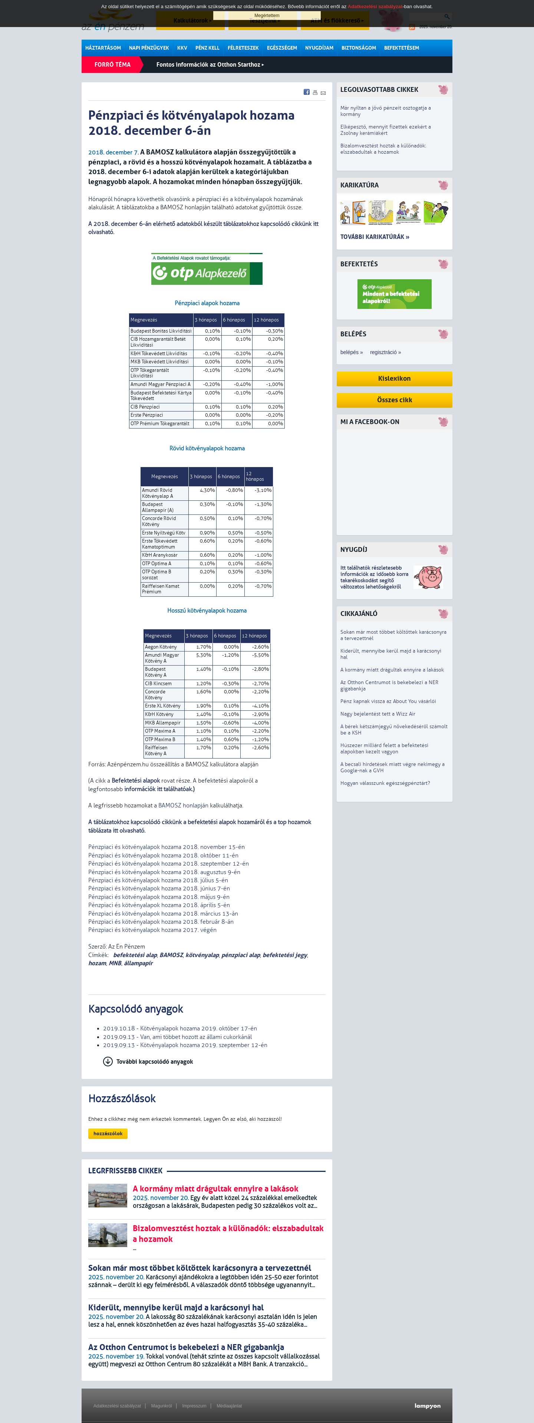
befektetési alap (134, 955)
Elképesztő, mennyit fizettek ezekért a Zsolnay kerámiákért (385, 130)
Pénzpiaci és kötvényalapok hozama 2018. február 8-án (161, 922)
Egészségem (282, 48)
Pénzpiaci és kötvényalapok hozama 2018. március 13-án (163, 913)
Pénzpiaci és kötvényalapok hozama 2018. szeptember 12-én (168, 863)
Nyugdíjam (319, 48)
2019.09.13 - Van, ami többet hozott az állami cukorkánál (177, 1037)
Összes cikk (394, 400)
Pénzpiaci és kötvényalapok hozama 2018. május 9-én (159, 897)
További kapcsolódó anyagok (154, 1061)
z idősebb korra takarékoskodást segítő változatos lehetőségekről (374, 580)
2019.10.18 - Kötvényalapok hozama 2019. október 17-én (180, 1028)
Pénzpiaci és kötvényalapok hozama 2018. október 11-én (163, 855)
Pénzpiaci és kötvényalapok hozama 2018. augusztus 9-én (164, 872)
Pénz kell (207, 48)
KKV (182, 48)
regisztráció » (385, 352)
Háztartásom (103, 48)
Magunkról (161, 1406)
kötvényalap (202, 955)
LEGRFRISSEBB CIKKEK (125, 1171)
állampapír (138, 963)
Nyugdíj (353, 550)
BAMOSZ (171, 955)
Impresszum (194, 1406)
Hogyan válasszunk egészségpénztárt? (385, 783)
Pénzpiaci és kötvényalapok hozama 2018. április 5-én (159, 905)
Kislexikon (394, 379)
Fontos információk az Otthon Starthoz (210, 64)
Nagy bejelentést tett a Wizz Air (377, 714)
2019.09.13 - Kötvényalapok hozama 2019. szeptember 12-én (185, 1045)
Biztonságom (359, 48)
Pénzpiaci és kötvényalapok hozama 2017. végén (152, 930)
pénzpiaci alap (240, 955)
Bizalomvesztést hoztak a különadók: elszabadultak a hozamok (383, 149)
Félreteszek (243, 48)
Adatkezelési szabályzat (117, 1406)
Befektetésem (401, 48)
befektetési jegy (285, 955)
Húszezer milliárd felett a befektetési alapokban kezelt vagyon (384, 748)
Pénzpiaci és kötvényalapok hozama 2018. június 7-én (159, 888)
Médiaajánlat (229, 1406)
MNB (115, 963)
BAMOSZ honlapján (183, 805)
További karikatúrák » (374, 236)
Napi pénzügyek (149, 48)
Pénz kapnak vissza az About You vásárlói (388, 701)
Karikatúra (359, 185)
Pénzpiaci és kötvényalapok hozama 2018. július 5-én (158, 880)
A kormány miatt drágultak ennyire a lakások (392, 670)
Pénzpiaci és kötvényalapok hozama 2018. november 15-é (164, 847)
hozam (97, 963)
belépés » (351, 352)
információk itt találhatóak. (158, 789)
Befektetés (359, 264)
